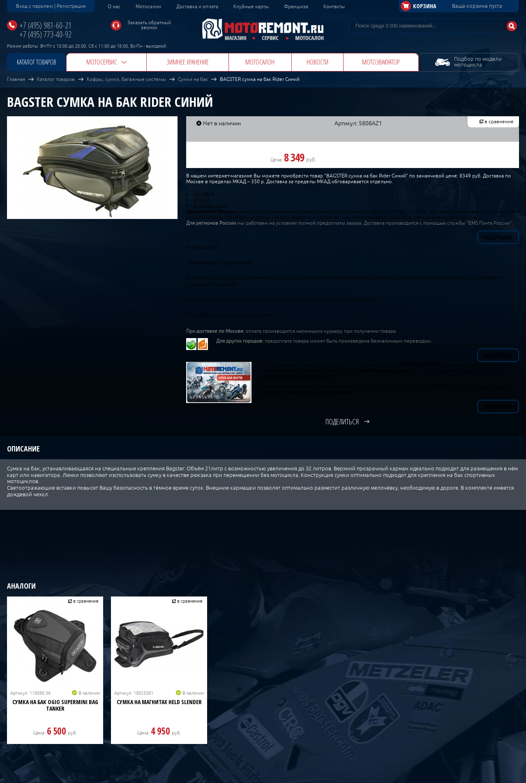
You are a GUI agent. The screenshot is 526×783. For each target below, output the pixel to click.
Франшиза (296, 6)
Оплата (201, 200)
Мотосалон (148, 6)
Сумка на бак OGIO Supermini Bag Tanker (55, 705)
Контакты (334, 6)
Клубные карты (251, 6)
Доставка (203, 193)
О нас (114, 6)
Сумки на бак (193, 79)
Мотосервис (101, 62)
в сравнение (499, 121)
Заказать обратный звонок (149, 25)
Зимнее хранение (188, 62)
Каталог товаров (36, 62)
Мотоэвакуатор (380, 62)
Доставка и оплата (197, 6)
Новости (317, 62)
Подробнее (498, 237)
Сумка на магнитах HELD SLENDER (159, 702)
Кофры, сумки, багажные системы (126, 79)
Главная (16, 79)
